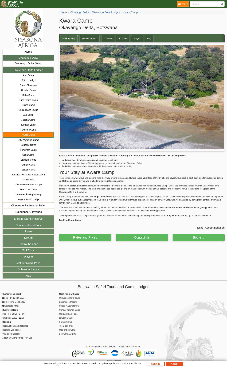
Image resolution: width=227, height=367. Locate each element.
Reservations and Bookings (15, 326)
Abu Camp (28, 75)
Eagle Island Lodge (28, 110)
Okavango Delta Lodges (28, 70)
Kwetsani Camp (28, 129)
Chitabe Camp (28, 90)
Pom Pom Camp (28, 150)
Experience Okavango (28, 211)
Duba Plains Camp (28, 100)
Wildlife (28, 256)
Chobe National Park (28, 225)
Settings (155, 363)
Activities (122, 38)
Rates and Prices (85, 237)
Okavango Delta (28, 57)
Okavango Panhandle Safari (28, 205)
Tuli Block (28, 250)
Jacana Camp (28, 120)
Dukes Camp (28, 105)
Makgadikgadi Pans (28, 263)
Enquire (183, 3)
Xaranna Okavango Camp (28, 194)
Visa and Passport (11, 334)
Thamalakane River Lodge (28, 184)
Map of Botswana (67, 330)
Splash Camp (28, 169)
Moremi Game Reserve (28, 218)
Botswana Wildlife (67, 334)
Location (108, 38)
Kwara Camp (28, 135)
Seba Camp (28, 155)
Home (28, 51)
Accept (174, 363)
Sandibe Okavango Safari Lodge (28, 174)
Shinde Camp (28, 164)
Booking (198, 237)
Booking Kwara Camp (70, 220)
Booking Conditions (11, 330)
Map (28, 275)
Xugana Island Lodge (28, 199)
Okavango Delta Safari (28, 63)
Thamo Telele (28, 179)
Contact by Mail (11, 306)
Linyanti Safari (66, 318)
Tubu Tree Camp (28, 189)
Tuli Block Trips (66, 326)
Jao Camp (28, 115)
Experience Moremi (68, 302)
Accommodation (89, 38)
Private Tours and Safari (129, 346)
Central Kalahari (28, 244)
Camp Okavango (28, 85)
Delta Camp (28, 95)
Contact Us (142, 237)
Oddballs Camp (28, 145)
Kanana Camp (28, 125)
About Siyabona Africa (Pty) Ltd (17, 338)
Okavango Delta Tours (69, 298)
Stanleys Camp (28, 159)
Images (137, 38)
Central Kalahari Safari (69, 310)
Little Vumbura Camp (28, 140)
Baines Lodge (28, 80)
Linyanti (28, 231)
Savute (28, 237)
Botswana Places (28, 269)
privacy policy (109, 363)
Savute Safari (65, 322)
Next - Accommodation (211, 227)
